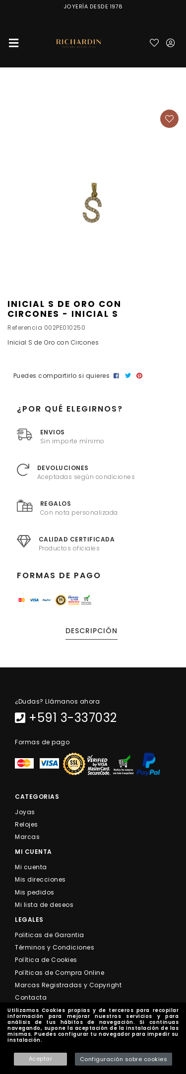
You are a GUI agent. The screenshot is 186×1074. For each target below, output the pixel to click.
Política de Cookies (46, 959)
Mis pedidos (35, 892)
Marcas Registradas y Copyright (68, 984)
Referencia (24, 327)
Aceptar (41, 1059)
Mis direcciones (40, 879)
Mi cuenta (31, 867)
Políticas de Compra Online (59, 972)
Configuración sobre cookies (124, 1059)
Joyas (25, 811)
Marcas (27, 837)
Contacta (31, 997)
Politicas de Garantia (49, 935)
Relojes (26, 824)
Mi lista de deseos (44, 904)
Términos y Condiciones (54, 947)
